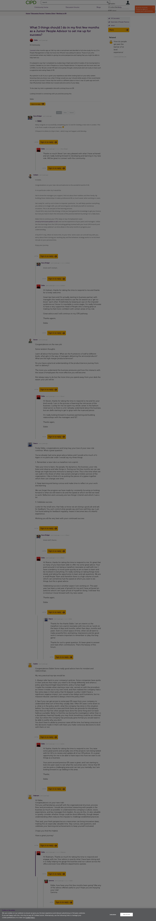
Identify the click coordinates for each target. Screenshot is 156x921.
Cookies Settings (113, 914)
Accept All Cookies (126, 914)
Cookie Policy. (30, 917)
